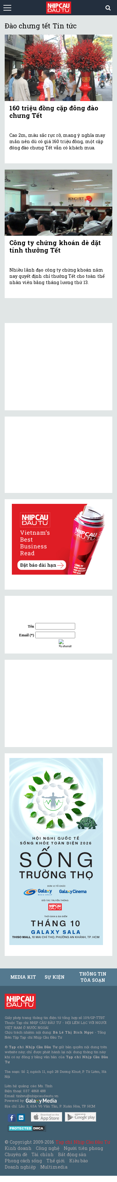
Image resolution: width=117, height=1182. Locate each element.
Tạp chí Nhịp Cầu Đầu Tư (83, 1142)
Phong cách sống (23, 1161)
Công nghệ (47, 1148)
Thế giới (55, 1161)
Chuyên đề (16, 1154)
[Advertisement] (56, 703)
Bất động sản (72, 1154)
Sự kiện (55, 977)
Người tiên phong (83, 1148)
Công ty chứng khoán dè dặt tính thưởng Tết (55, 246)
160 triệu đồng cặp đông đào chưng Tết (53, 111)
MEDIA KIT (23, 977)
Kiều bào (78, 1161)
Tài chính (42, 1154)
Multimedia (53, 1167)
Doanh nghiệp (20, 1167)
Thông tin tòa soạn (92, 977)
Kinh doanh (18, 1148)
